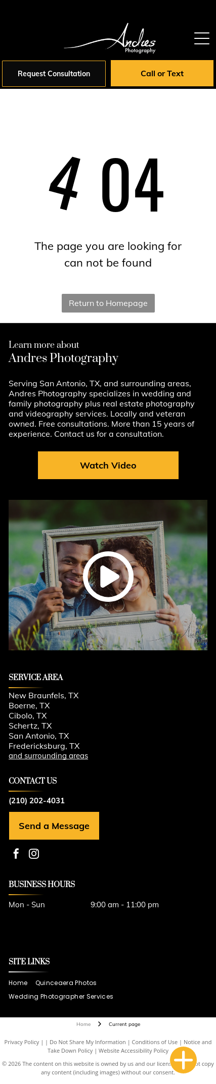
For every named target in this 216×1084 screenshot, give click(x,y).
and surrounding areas (48, 755)
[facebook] (16, 855)
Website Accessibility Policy (133, 1050)
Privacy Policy (22, 1042)
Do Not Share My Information (88, 1042)
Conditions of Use (155, 1042)
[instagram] (33, 855)
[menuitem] (22, 983)
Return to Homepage (108, 303)
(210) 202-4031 (37, 800)
